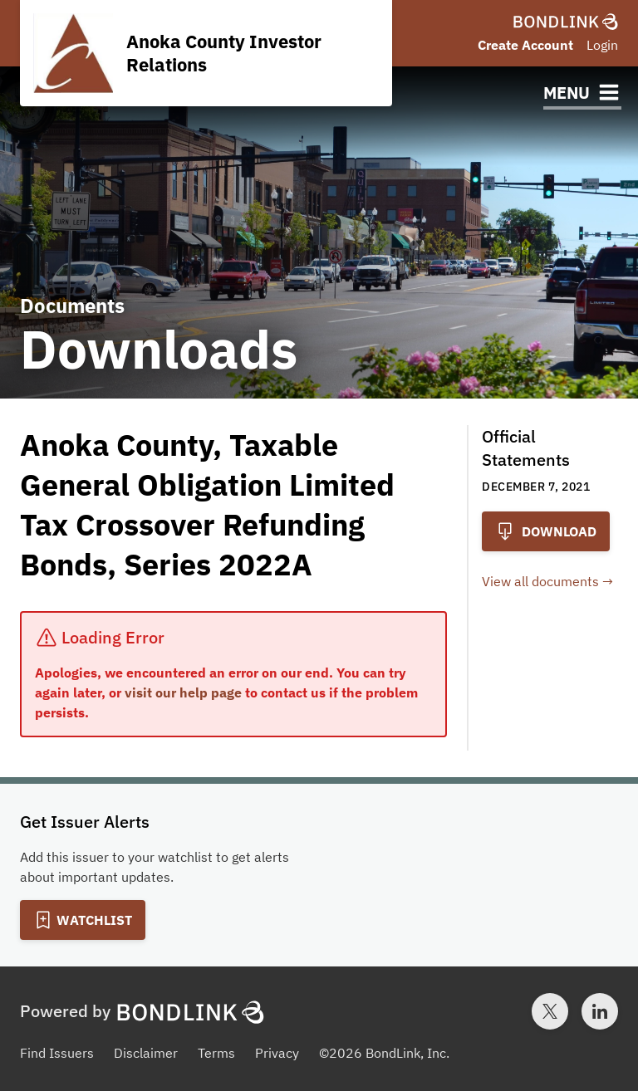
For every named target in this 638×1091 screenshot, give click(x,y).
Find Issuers (57, 1053)
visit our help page (183, 692)
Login (602, 45)
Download (545, 531)
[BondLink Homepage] (565, 21)
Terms (216, 1053)
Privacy (277, 1053)
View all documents (540, 581)
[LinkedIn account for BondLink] (600, 1011)
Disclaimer (146, 1053)
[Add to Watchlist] (82, 920)
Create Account (525, 45)
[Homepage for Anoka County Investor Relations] (206, 53)
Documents (72, 305)
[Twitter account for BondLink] (550, 1011)
